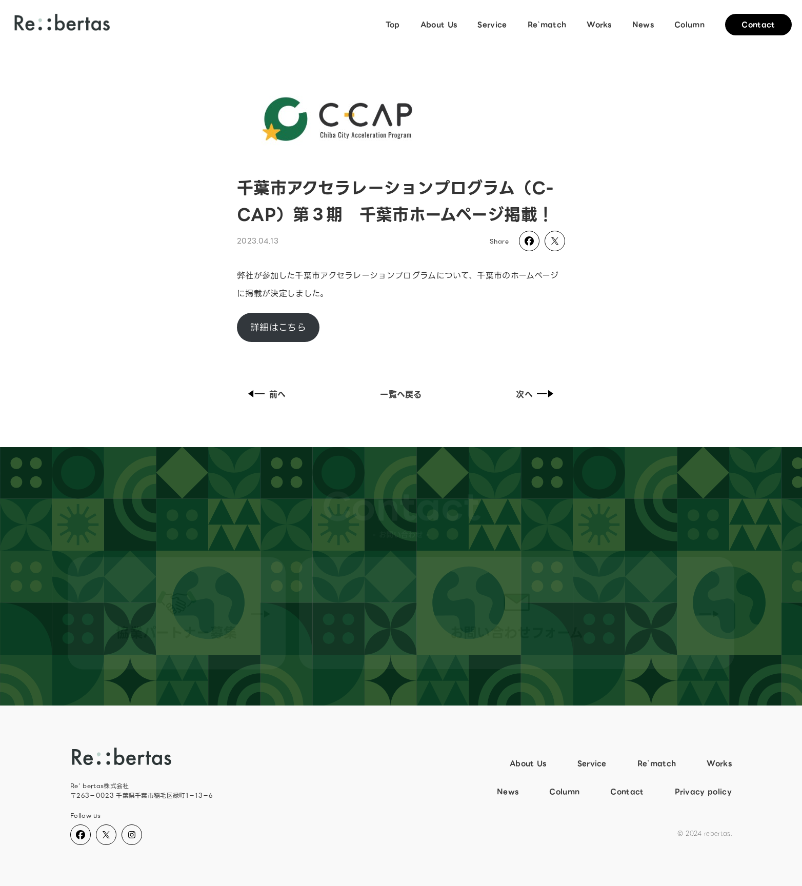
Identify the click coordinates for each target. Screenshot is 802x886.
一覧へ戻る (401, 394)
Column (689, 24)
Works (599, 24)
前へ (265, 394)
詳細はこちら (278, 327)
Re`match (547, 24)
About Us (438, 24)
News (643, 24)
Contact (758, 24)
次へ (537, 394)
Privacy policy (703, 791)
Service (492, 24)
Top (393, 24)
